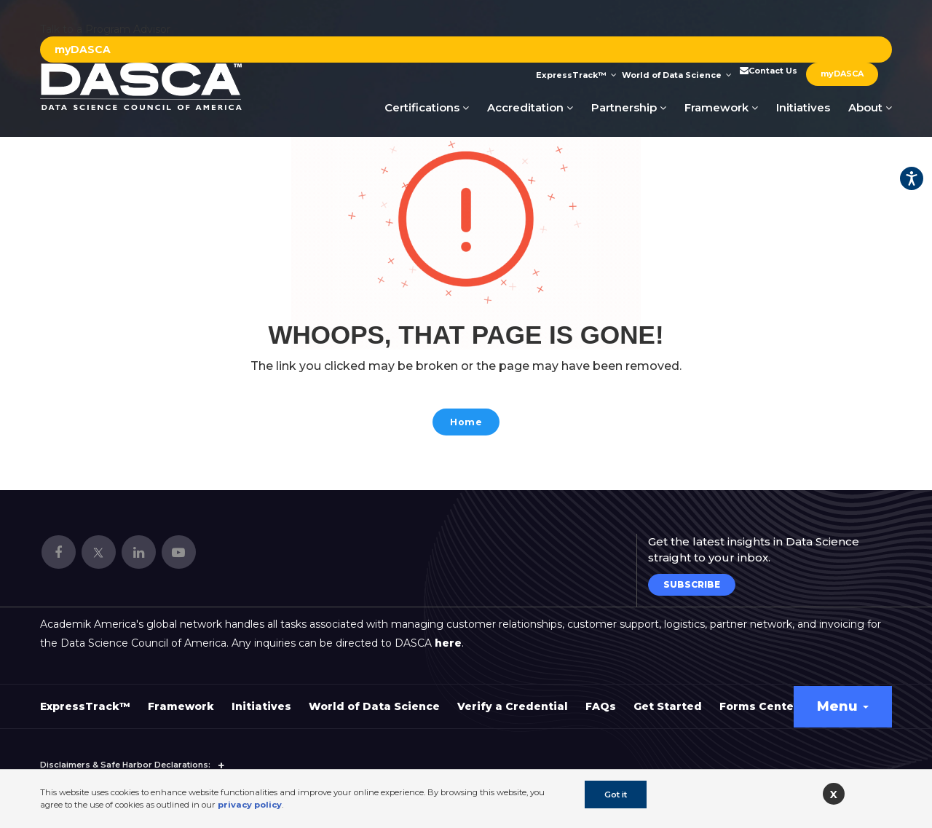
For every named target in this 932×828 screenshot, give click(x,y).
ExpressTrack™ (576, 75)
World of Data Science (677, 75)
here (448, 635)
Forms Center (759, 699)
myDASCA (83, 49)
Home (466, 423)
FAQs (600, 699)
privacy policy (250, 805)
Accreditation (530, 107)
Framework (721, 107)
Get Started (667, 699)
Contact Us (767, 71)
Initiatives (803, 107)
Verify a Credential (512, 699)
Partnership (628, 107)
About (870, 107)
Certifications (426, 107)
